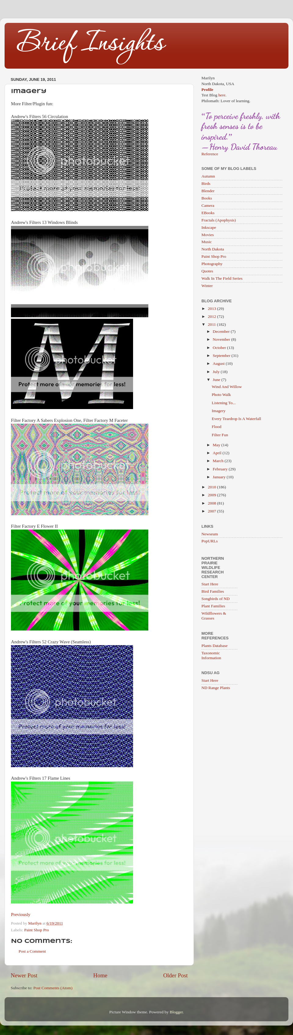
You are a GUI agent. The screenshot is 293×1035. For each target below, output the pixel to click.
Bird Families (212, 591)
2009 (212, 495)
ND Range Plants (215, 687)
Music (206, 241)
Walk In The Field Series (221, 278)
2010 (212, 487)
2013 (212, 308)
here (221, 95)
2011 (212, 324)
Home (100, 975)
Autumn (208, 176)
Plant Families (213, 606)
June (217, 379)
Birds (205, 183)
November (222, 339)
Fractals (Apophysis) (218, 220)
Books (206, 198)
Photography (211, 263)
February (221, 469)
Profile (207, 89)
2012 (212, 316)
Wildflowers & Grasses (213, 615)
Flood (217, 426)
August (219, 363)
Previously (21, 914)
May (217, 445)
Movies (207, 234)
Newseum (209, 534)
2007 (212, 511)
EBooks (208, 212)
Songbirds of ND (215, 598)
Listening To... (224, 403)
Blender (208, 191)
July (217, 371)
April (217, 453)
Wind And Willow (227, 386)
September (222, 355)
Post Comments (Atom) (52, 988)
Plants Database (214, 645)
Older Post (175, 975)
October (220, 347)
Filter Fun (220, 435)
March (219, 460)
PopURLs (209, 541)
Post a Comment (32, 951)
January (219, 477)
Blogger (176, 1012)
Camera (207, 205)
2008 (212, 503)
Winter (207, 285)
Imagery (219, 410)
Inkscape (208, 227)
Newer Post (24, 975)
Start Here (209, 584)
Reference (209, 154)
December (222, 331)
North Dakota (212, 249)
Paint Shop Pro (36, 930)
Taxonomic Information (211, 655)
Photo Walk (221, 394)
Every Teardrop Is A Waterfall (236, 418)
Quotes (207, 271)
